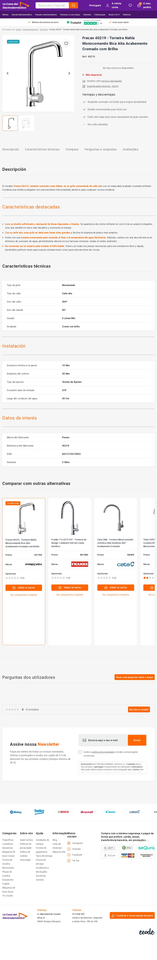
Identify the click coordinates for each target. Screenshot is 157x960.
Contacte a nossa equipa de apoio (132, 915)
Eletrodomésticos (30, 29)
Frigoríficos (7, 839)
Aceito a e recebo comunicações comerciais (111, 753)
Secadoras (7, 847)
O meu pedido (144, 5)
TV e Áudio (7, 895)
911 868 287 (78, 914)
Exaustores (7, 879)
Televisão (87, 14)
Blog (55, 839)
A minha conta (113, 5)
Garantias (41, 875)
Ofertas (5, 14)
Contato (40, 879)
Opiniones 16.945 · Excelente (92, 20)
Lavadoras (7, 843)
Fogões (6, 883)
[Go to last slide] (7, 73)
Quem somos (26, 839)
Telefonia (127, 14)
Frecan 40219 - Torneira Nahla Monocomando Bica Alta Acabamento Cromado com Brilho (22, 543)
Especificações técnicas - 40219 (103, 86)
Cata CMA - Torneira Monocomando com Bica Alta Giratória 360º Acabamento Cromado (115, 543)
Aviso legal (25, 859)
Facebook (74, 854)
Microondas (8, 867)
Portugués (95, 5)
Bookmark (130, 5)
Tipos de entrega (44, 855)
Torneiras (44, 29)
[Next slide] (69, 73)
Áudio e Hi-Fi (114, 14)
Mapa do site (59, 851)
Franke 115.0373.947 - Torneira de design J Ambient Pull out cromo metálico (68, 543)
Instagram (75, 843)
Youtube (73, 848)
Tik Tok (73, 860)
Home (18, 29)
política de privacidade (103, 751)
